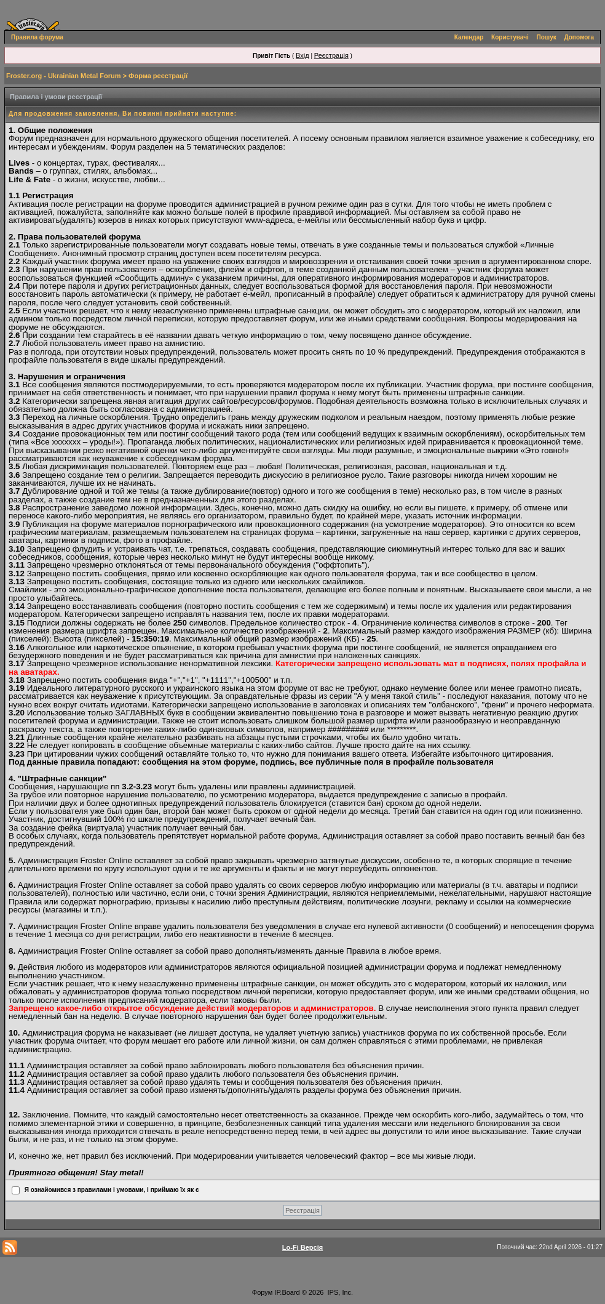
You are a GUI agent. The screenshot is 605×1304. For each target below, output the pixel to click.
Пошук (546, 37)
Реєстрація (331, 55)
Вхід (302, 55)
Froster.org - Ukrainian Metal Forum (63, 75)
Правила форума (37, 37)
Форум (262, 1292)
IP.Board (286, 1292)
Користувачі (510, 37)
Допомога (579, 37)
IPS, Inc (340, 1292)
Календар (469, 37)
